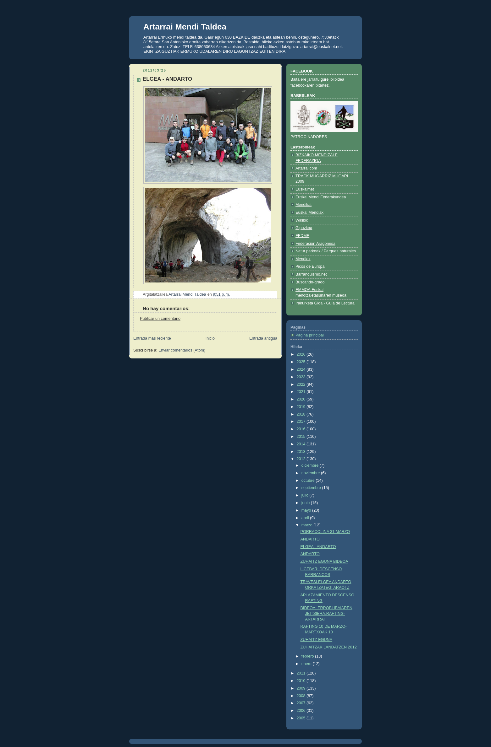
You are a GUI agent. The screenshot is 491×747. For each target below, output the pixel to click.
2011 (302, 673)
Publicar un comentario (160, 318)
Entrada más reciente (152, 338)
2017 (302, 421)
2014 (302, 444)
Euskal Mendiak (309, 212)
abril (305, 518)
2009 (302, 688)
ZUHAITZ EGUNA (317, 639)
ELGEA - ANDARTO (318, 547)
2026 (302, 354)
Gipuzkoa (303, 228)
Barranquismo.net (311, 274)
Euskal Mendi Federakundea (320, 197)
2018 (302, 414)
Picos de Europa (310, 266)
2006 (302, 710)
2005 (302, 718)
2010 (302, 681)
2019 (302, 407)
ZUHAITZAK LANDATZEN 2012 (329, 647)
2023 (302, 377)
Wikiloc (301, 220)
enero (307, 664)
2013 (302, 451)
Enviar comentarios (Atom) (181, 350)
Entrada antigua (263, 338)
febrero (308, 656)
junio (306, 503)
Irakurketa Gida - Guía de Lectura (325, 303)
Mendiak (303, 259)
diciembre (310, 465)
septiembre (311, 488)
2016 (302, 429)
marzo (307, 525)
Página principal (309, 335)
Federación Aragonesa (315, 243)
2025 (302, 362)
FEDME (302, 236)
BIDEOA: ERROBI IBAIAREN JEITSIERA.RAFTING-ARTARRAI (326, 613)
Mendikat (303, 204)
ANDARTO (310, 539)
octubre (308, 480)
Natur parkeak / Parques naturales (325, 251)
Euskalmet (304, 189)
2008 (302, 696)
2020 (302, 399)
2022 (302, 384)
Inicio (210, 338)
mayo (306, 510)
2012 (302, 459)
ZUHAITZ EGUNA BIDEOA (324, 561)
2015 (302, 436)
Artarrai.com (306, 168)
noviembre (311, 473)
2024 (302, 369)
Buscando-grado (310, 282)
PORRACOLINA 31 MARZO (325, 531)
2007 (302, 703)
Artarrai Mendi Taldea (184, 26)
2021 (302, 392)
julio (305, 495)
